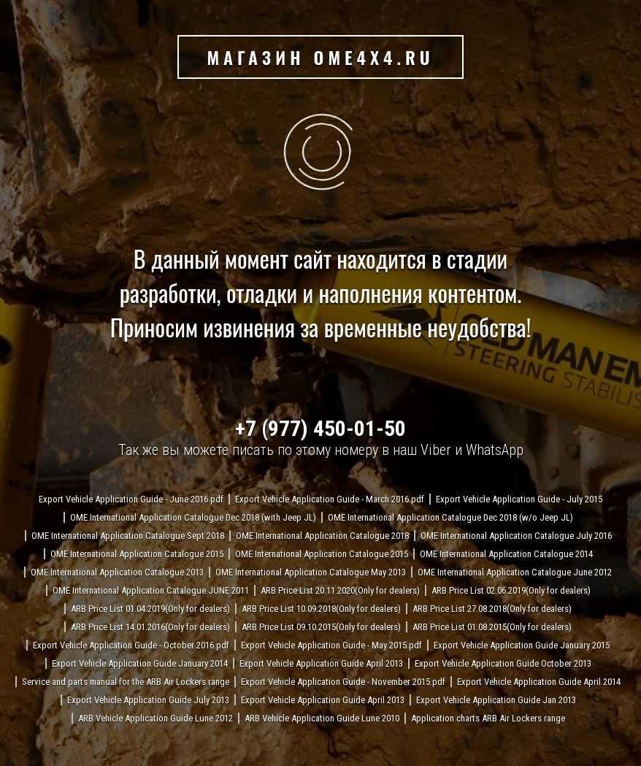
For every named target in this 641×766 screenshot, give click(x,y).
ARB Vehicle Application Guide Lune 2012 (155, 718)
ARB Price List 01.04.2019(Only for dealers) (150, 608)
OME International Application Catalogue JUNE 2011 (151, 590)
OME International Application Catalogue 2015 (136, 553)
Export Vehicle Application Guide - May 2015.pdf (331, 645)
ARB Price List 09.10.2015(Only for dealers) (321, 626)
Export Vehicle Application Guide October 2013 (503, 663)
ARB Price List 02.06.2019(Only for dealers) (511, 590)
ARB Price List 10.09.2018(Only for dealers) (321, 608)
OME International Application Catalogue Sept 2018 (127, 535)
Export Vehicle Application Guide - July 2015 (519, 499)
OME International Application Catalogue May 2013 (310, 572)
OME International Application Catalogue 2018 (322, 535)
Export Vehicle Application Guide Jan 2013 (496, 699)
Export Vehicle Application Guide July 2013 (148, 699)
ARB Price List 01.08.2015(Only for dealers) (492, 626)
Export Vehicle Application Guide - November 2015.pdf (343, 681)
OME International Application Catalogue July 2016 (516, 535)
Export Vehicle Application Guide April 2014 (539, 681)
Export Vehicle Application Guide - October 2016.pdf (131, 645)
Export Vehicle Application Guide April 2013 (321, 663)
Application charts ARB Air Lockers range (488, 718)
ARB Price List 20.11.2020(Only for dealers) (340, 590)
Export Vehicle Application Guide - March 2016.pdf (329, 499)
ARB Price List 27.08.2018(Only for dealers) (492, 608)
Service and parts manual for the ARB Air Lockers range (125, 681)
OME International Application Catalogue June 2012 (515, 572)
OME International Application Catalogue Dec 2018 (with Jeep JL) (193, 517)
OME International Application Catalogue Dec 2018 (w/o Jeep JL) (450, 517)
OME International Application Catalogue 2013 (117, 572)
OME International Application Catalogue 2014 (506, 553)
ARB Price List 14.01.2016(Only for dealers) (150, 626)
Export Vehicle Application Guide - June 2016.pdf (131, 499)
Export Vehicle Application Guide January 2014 (140, 663)
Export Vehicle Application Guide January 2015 (522, 645)
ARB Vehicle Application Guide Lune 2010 (322, 718)
